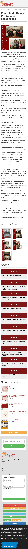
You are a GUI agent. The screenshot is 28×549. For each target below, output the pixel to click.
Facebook (14, 523)
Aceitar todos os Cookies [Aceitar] (10, 543)
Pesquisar (14, 446)
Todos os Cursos (14, 516)
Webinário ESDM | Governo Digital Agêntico (11, 308)
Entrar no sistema (14, 514)
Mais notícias (14, 432)
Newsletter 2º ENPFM (15, 419)
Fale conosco (16, 520)
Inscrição (14, 505)
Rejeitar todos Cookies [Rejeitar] (9, 546)
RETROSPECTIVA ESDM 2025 (17, 411)
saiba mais (15, 537)
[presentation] (12, 493)
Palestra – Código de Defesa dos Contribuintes (12, 275)
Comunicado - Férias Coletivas (17, 387)
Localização (7, 520)
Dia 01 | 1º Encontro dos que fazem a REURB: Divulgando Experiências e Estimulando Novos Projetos (12, 354)
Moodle (14, 511)
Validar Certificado (14, 508)
